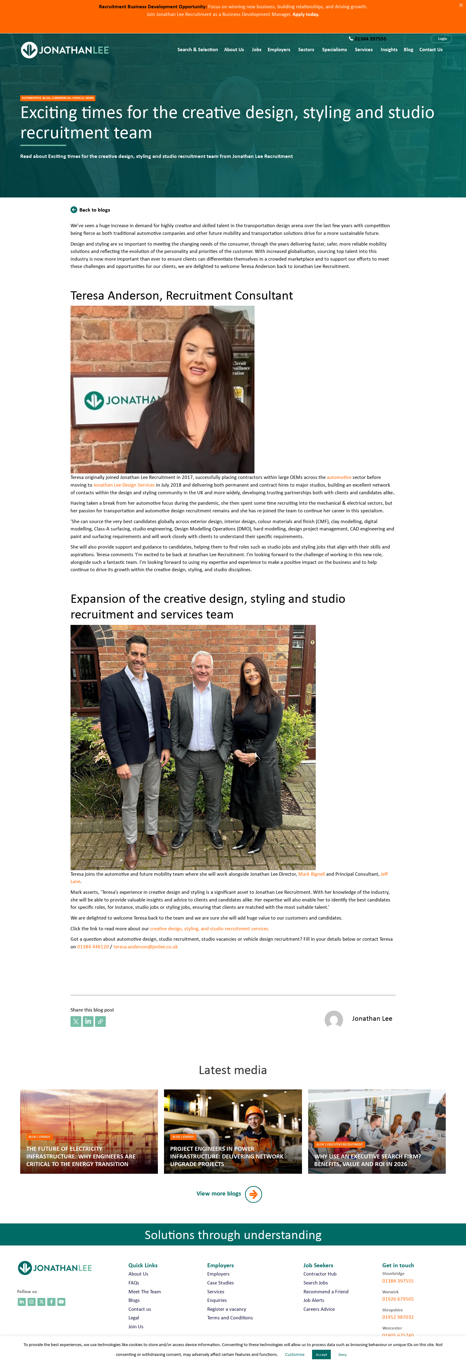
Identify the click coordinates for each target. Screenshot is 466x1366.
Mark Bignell (311, 873)
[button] (441, 39)
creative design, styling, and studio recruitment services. (209, 928)
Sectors (306, 49)
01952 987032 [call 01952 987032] (398, 1317)
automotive (338, 477)
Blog (408, 49)
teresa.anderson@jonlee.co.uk (145, 946)
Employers (279, 49)
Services (364, 49)
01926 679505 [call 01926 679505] (398, 1298)
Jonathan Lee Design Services (125, 484)
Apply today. (305, 13)
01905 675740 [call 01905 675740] (398, 1335)
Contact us (431, 49)
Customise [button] (294, 1354)
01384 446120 (93, 946)
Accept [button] (321, 1354)
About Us (234, 49)
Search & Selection (198, 49)
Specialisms (334, 49)
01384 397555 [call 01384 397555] (398, 1280)
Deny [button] (342, 1354)
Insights (389, 49)
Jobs (257, 49)
